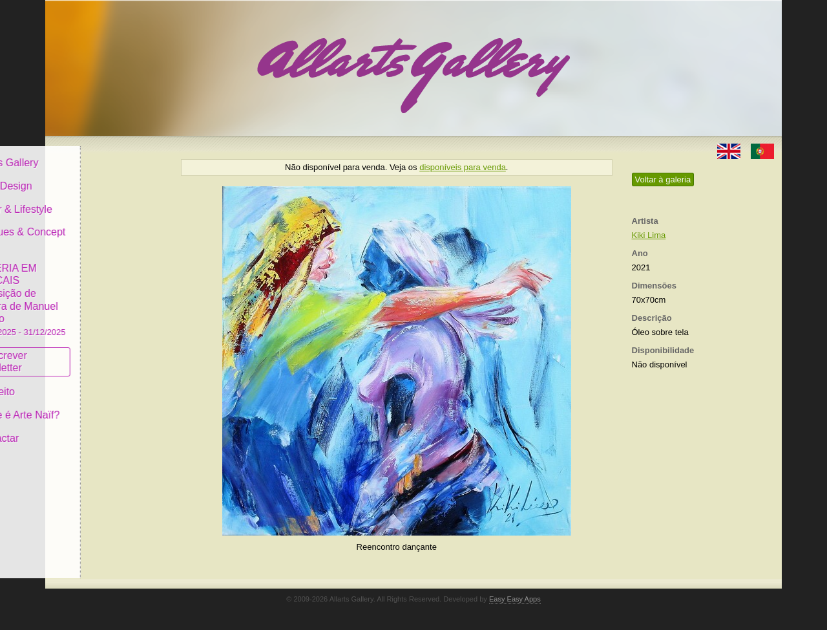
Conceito (80, 382)
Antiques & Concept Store (105, 229)
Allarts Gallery (92, 153)
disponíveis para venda (462, 167)
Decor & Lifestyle (99, 199)
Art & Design (89, 176)
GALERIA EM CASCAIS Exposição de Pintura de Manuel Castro (106, 290)
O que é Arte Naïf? (103, 405)
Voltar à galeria (663, 179)
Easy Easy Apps (515, 599)
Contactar (82, 428)
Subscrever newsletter (87, 353)
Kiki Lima (649, 235)
